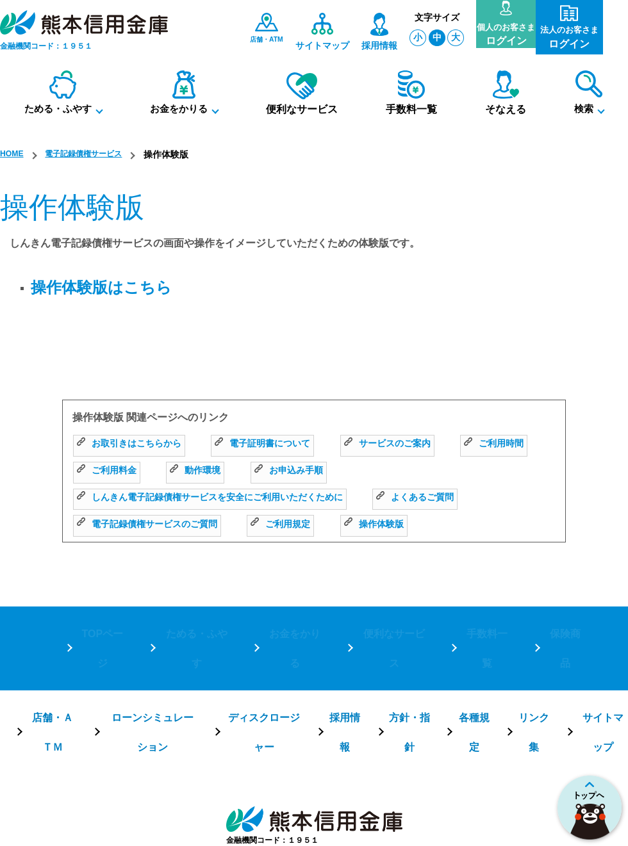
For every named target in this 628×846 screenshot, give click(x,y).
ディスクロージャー (263, 672)
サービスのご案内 (416, 445)
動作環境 (304, 471)
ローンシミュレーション (150, 672)
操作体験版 (401, 525)
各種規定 (472, 672)
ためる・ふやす (195, 627)
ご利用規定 (302, 525)
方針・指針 (409, 672)
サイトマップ (602, 672)
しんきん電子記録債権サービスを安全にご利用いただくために (228, 498)
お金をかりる (293, 627)
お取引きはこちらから (135, 445)
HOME (13, 154)
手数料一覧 (485, 627)
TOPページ (102, 627)
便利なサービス (392, 627)
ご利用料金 (209, 471)
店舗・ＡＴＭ (51, 672)
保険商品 (563, 627)
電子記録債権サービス (93, 154)
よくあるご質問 (455, 498)
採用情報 (344, 672)
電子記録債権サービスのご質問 (156, 525)
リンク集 (533, 672)
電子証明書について (281, 445)
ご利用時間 (110, 471)
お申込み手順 (403, 471)
